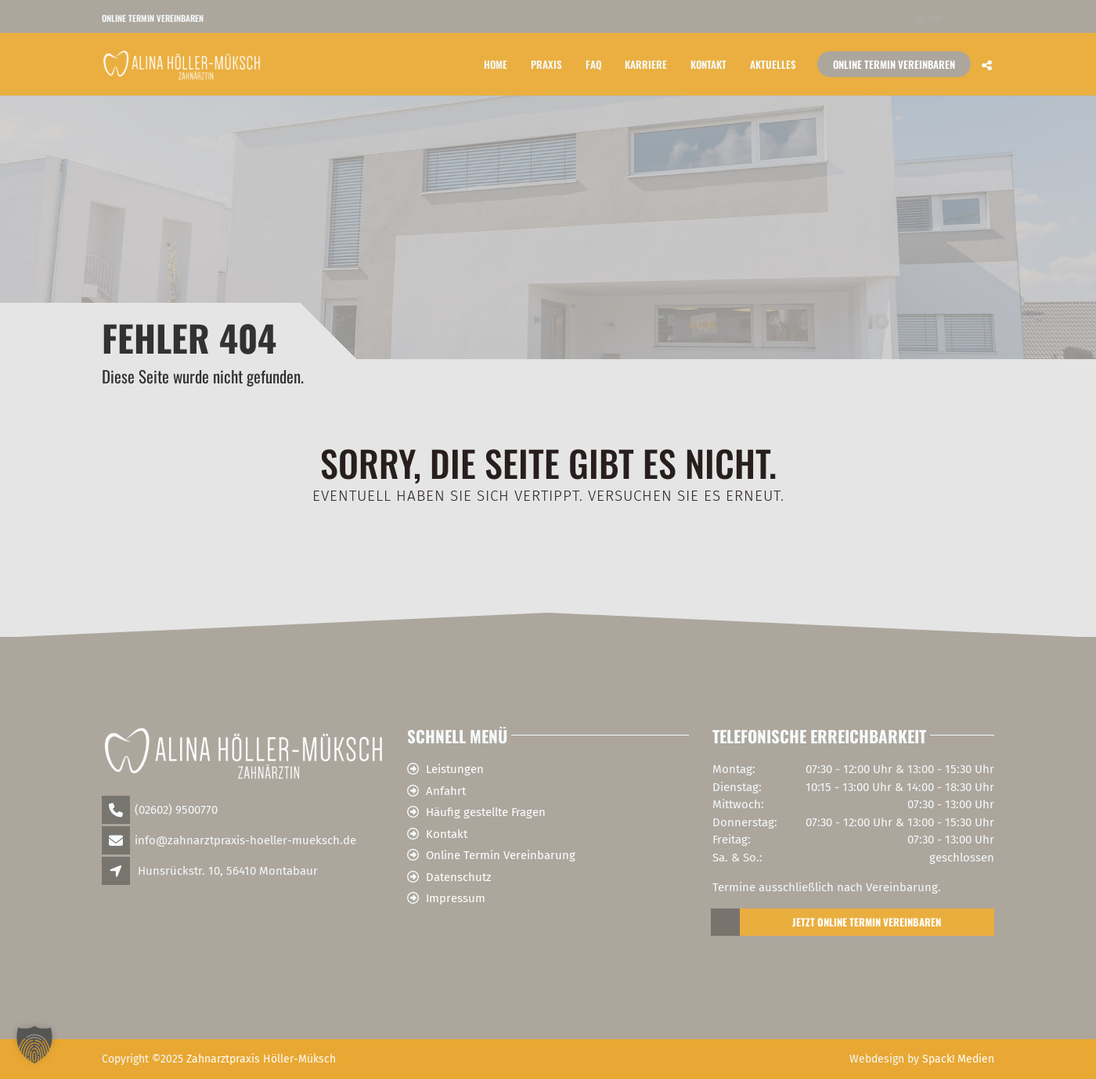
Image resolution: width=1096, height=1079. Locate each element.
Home (495, 63)
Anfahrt (446, 791)
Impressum (455, 898)
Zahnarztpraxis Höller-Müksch (261, 1059)
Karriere (646, 63)
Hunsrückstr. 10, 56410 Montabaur (228, 871)
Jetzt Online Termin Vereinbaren (826, 922)
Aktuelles (773, 63)
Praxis (546, 63)
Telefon (928, 18)
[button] (34, 1044)
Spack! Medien (958, 1059)
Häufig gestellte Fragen (486, 812)
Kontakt (708, 63)
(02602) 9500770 (176, 810)
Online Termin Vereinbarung (500, 855)
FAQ (593, 63)
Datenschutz (459, 877)
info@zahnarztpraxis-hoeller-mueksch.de (245, 840)
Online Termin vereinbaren (153, 18)
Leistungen (455, 769)
